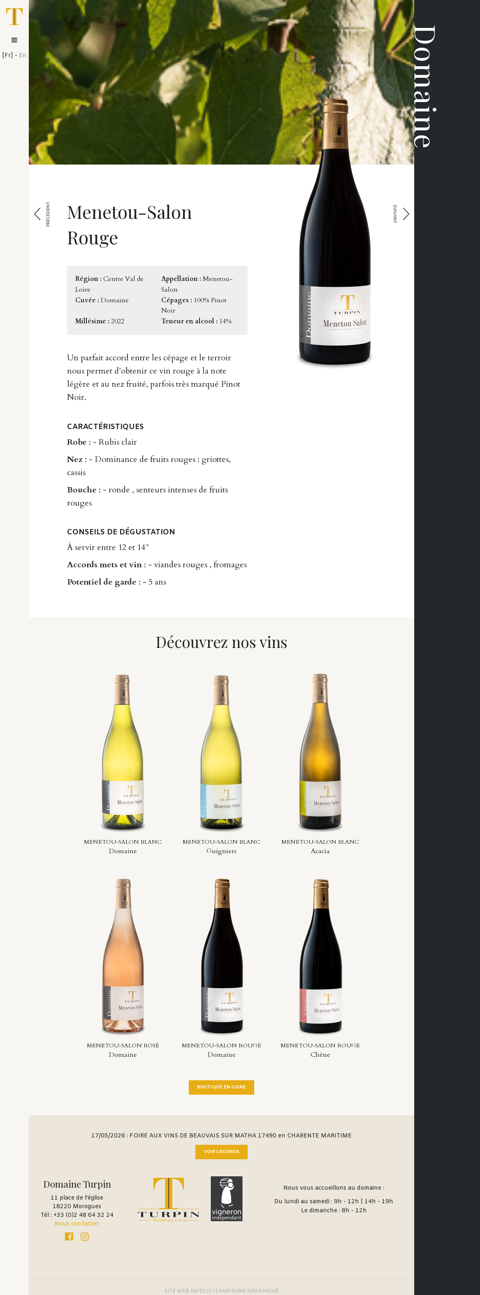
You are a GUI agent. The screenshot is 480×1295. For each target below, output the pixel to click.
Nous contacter (77, 1224)
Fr (8, 56)
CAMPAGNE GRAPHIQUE (247, 1291)
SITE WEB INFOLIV (188, 1291)
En (23, 56)
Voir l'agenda (221, 1152)
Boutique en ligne (221, 1087)
